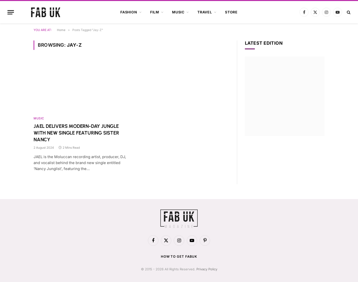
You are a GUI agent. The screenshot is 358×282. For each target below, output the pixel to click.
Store (231, 12)
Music (178, 12)
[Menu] (10, 12)
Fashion (128, 12)
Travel (204, 12)
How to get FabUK (179, 256)
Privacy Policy (206, 269)
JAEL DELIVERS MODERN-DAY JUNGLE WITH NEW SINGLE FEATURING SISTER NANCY (76, 132)
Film (154, 12)
